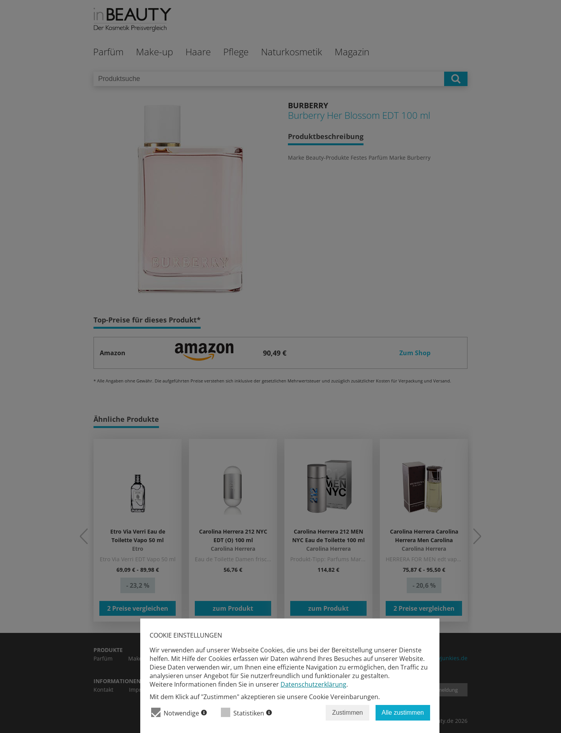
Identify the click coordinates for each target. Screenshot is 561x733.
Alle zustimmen (403, 712)
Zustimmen (347, 712)
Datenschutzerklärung (313, 684)
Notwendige (179, 712)
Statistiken (246, 712)
